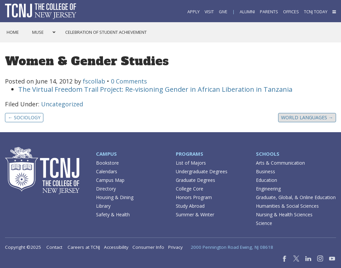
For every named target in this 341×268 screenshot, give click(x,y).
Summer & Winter (195, 214)
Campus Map (110, 180)
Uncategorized (62, 104)
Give (223, 12)
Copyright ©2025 (23, 247)
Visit (209, 12)
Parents (269, 12)
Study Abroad (190, 206)
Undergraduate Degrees (201, 171)
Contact (54, 247)
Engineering (268, 189)
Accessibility (116, 247)
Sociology (24, 117)
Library (103, 206)
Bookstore (107, 163)
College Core (189, 189)
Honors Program (194, 197)
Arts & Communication (280, 163)
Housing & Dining (114, 197)
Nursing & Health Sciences (284, 214)
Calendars (106, 171)
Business (265, 171)
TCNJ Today (315, 12)
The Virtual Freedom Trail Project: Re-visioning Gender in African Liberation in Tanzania (155, 89)
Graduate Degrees (195, 180)
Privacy (175, 247)
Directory (106, 189)
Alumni (247, 12)
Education (266, 180)
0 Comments (129, 81)
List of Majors (191, 163)
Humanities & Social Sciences (287, 206)
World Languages (307, 117)
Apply (193, 12)
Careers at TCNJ (84, 247)
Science (264, 223)
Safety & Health (113, 214)
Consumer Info (148, 247)
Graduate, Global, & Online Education (296, 197)
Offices (291, 12)
